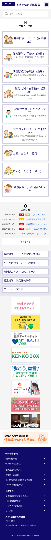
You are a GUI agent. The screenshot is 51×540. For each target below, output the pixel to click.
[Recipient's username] (27, 14)
